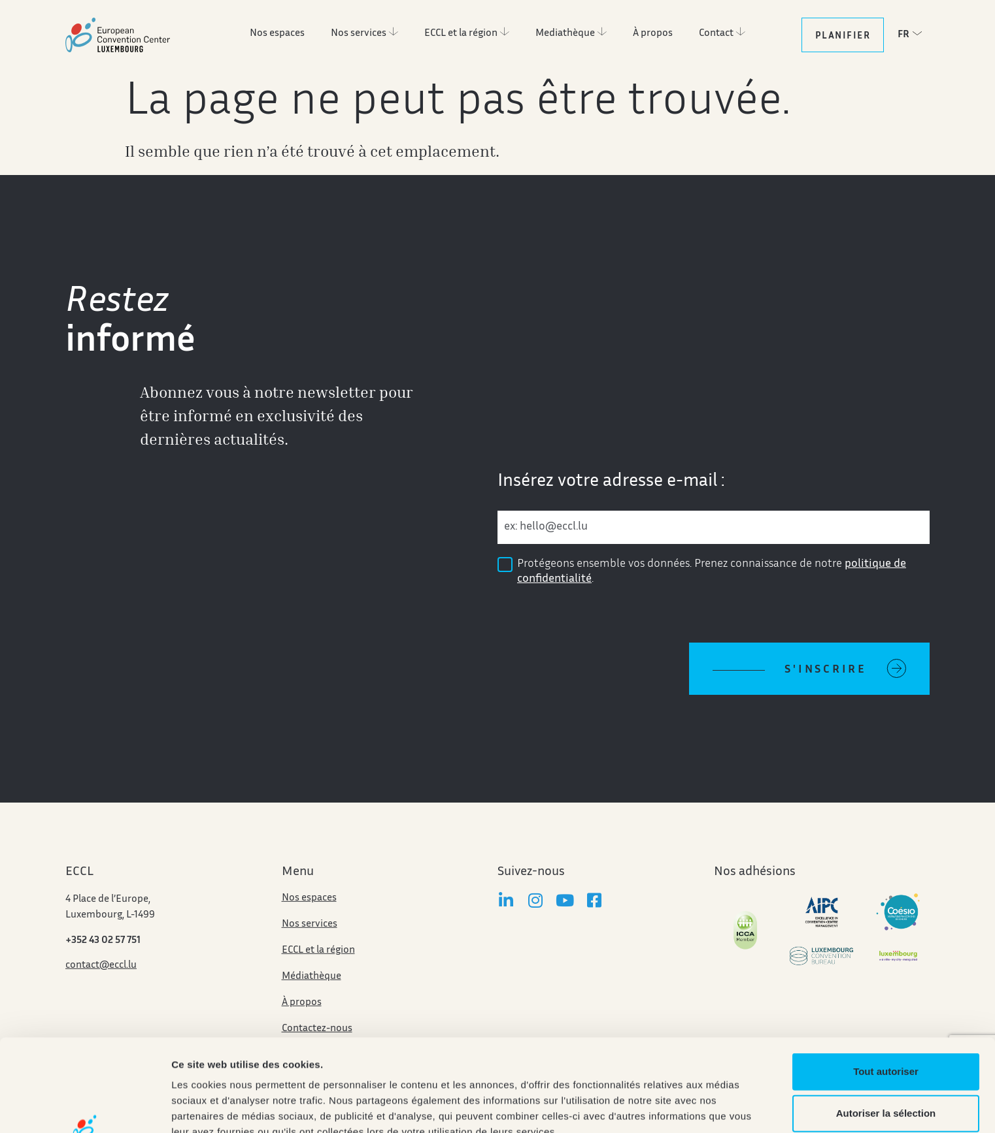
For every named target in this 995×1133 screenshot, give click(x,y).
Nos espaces (309, 922)
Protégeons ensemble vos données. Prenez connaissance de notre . (711, 571)
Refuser (886, 1068)
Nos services (309, 948)
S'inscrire (825, 670)
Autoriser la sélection (886, 1026)
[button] (913, 33)
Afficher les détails (215, 1107)
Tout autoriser (886, 984)
